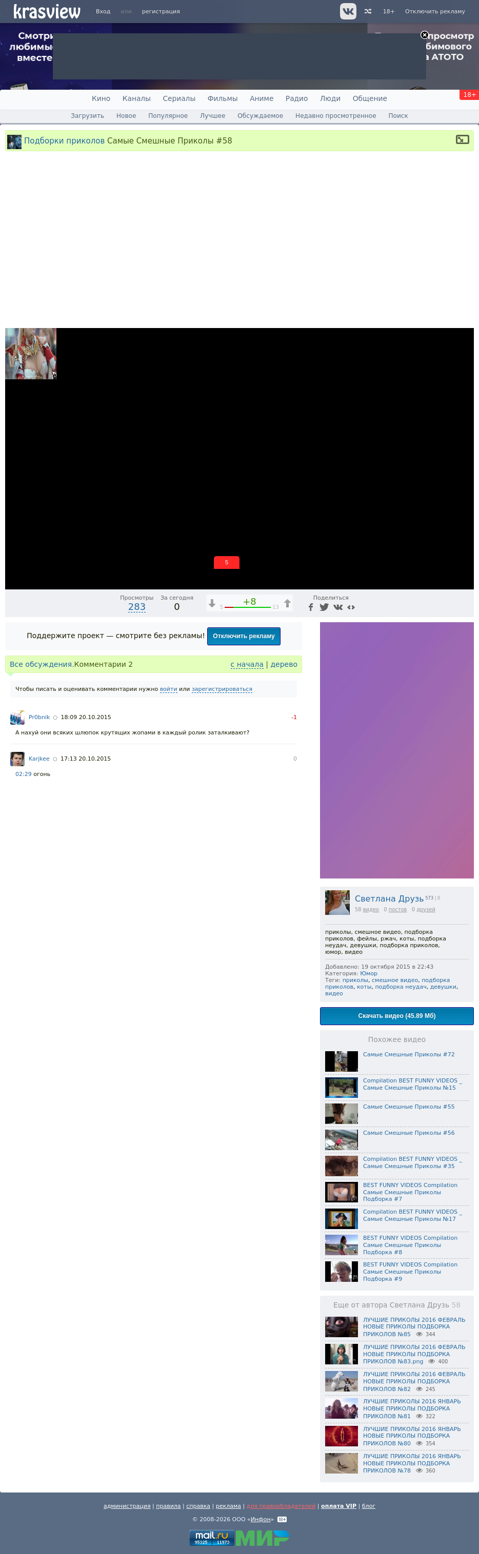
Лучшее (212, 115)
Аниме (261, 98)
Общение (370, 98)
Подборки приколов (64, 140)
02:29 (23, 774)
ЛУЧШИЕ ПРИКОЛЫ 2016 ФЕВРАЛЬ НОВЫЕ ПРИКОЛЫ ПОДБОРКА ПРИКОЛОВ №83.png (414, 1354)
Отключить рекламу (435, 11)
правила (168, 1506)
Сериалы (179, 98)
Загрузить (87, 115)
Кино (101, 98)
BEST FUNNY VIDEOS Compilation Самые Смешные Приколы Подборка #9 (410, 1271)
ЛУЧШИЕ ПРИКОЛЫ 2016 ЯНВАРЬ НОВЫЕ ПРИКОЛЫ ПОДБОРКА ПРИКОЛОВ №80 (412, 1436)
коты (364, 987)
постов (398, 909)
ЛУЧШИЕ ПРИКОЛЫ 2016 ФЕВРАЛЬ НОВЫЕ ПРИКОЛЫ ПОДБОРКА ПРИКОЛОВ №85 (414, 1327)
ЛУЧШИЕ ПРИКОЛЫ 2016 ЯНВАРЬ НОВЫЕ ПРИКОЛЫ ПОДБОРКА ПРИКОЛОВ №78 (412, 1464)
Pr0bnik (39, 717)
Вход (103, 11)
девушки (443, 987)
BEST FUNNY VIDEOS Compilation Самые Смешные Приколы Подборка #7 (410, 1192)
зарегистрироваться (222, 689)
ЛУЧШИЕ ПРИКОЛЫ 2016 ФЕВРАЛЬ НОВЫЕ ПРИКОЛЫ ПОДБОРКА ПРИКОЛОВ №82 (414, 1382)
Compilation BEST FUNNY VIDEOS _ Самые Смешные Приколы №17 (412, 1215)
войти (168, 689)
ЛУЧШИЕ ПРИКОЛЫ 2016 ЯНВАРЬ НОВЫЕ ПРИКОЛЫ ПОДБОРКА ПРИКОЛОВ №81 (412, 1409)
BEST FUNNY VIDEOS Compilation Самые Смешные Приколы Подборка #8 (410, 1245)
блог (368, 1506)
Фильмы (223, 98)
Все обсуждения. (42, 664)
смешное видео (395, 980)
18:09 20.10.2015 (86, 717)
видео (371, 909)
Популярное (168, 115)
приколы (355, 980)
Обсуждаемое (260, 115)
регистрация (161, 11)
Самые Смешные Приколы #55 (409, 1106)
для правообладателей (281, 1506)
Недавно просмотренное (335, 115)
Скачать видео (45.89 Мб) (397, 1015)
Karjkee (39, 758)
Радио (297, 98)
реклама (228, 1506)
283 (137, 606)
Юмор (368, 973)
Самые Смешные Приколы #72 (409, 1054)
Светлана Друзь (389, 899)
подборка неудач (400, 987)
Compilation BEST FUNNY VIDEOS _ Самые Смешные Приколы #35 (412, 1163)
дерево (283, 664)
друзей (425, 909)
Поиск (398, 115)
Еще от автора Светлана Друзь (397, 1305)
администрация (127, 1506)
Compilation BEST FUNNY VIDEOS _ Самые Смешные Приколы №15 (412, 1084)
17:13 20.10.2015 (86, 758)
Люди (330, 98)
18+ (389, 11)
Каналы (137, 98)
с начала (247, 664)
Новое (126, 115)
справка (198, 1506)
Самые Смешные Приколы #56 (409, 1133)
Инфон (261, 1519)
